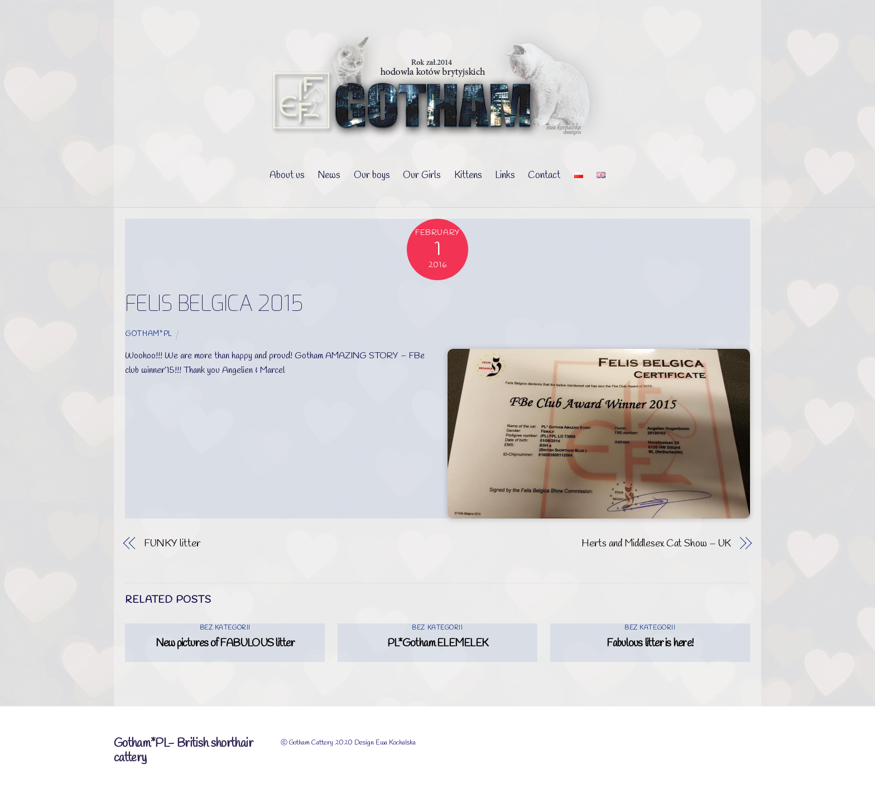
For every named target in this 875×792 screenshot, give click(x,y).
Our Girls (421, 175)
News (329, 175)
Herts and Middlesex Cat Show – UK (656, 543)
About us (287, 175)
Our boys (372, 175)
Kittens (468, 175)
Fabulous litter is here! (650, 643)
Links (505, 175)
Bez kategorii (225, 628)
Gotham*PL (148, 334)
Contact (544, 175)
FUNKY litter (172, 543)
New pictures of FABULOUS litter (225, 643)
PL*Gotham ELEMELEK (437, 643)
